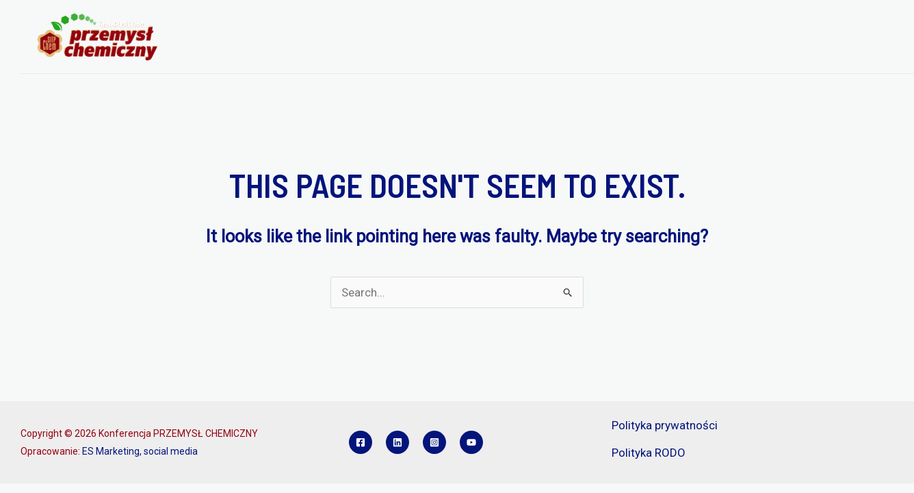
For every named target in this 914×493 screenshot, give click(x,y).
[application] (278, 20)
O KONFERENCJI (241, 20)
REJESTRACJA (474, 20)
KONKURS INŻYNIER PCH (782, 20)
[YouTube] (471, 442)
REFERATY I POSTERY (577, 20)
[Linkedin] (397, 442)
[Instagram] (434, 442)
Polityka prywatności (665, 425)
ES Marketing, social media (140, 451)
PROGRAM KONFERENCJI (363, 20)
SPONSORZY (676, 20)
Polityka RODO (649, 452)
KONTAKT (220, 55)
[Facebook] (360, 442)
